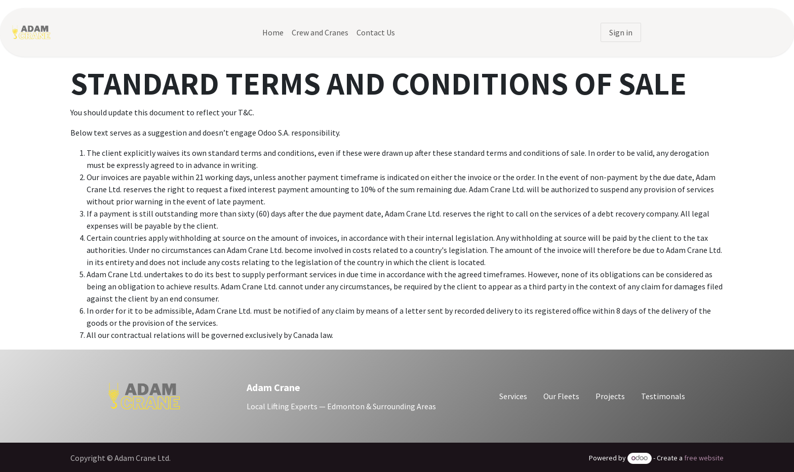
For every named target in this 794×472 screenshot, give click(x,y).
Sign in (620, 32)
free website (704, 457)
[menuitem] (273, 32)
